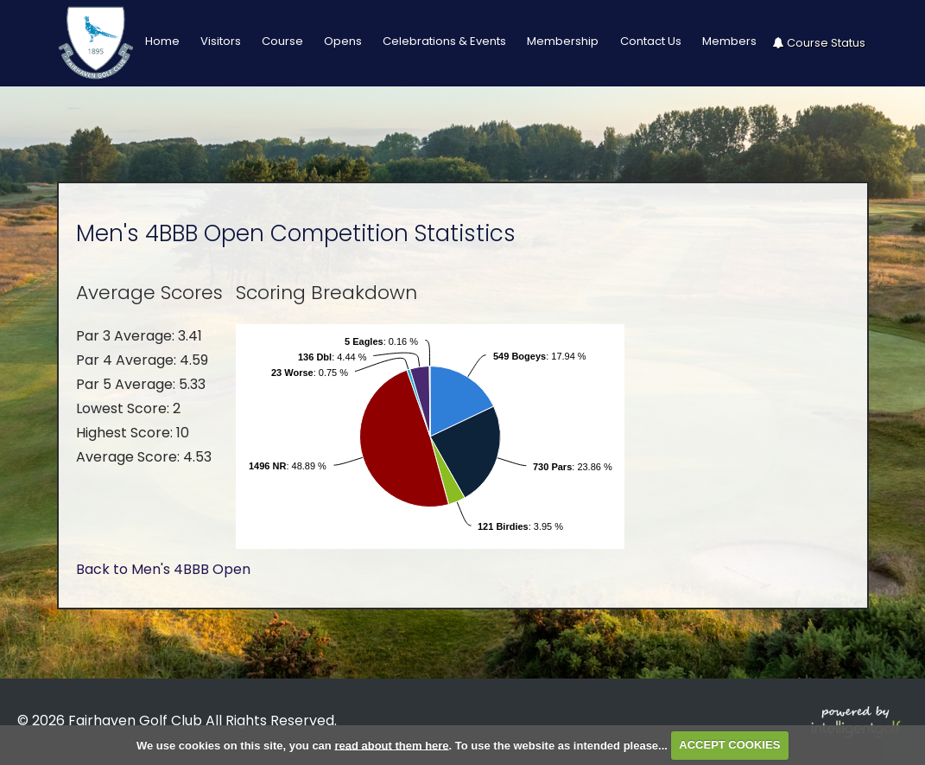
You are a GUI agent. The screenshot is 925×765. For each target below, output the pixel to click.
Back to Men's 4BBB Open (163, 569)
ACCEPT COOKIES (729, 744)
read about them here (391, 744)
